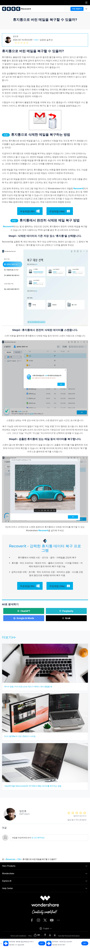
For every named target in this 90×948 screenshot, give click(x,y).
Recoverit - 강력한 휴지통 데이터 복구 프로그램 (45, 548)
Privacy (31, 936)
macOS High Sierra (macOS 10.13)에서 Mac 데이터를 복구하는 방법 (33, 786)
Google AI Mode (23, 618)
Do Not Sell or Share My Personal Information (63, 936)
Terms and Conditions (18, 936)
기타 (36, 40)
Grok (66, 618)
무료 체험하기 (77, 9)
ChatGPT (23, 611)
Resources (10, 859)
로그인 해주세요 (38, 838)
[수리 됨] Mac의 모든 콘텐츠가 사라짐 (20, 736)
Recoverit (78, 188)
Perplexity (66, 611)
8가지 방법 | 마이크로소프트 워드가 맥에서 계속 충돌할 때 (28, 687)
